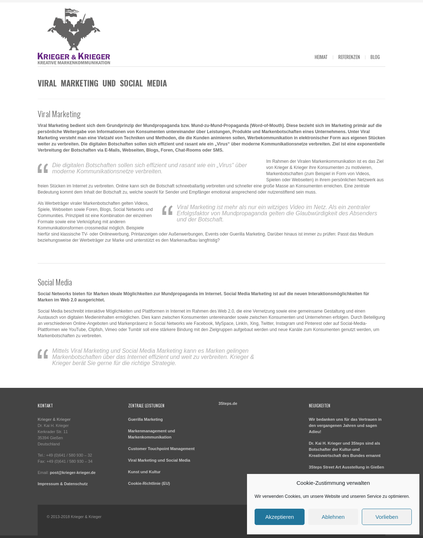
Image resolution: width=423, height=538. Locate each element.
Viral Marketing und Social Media (159, 460)
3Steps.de (227, 403)
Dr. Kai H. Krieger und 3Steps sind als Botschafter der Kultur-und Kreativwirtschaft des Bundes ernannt (345, 449)
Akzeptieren (279, 517)
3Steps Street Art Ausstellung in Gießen (346, 467)
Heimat (321, 56)
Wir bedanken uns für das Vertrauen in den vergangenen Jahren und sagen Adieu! (345, 425)
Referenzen (349, 56)
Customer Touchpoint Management (161, 448)
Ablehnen (333, 517)
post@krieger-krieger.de (73, 472)
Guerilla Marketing (145, 419)
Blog (375, 56)
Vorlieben (387, 517)
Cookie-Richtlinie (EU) (149, 483)
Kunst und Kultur (144, 472)
